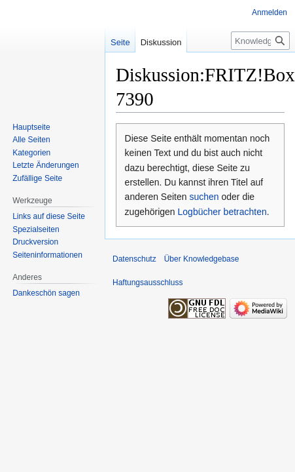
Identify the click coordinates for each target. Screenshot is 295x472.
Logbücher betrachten (222, 211)
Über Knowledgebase (201, 259)
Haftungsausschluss (147, 282)
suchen (203, 196)
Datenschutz (134, 259)
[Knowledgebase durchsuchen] (260, 40)
